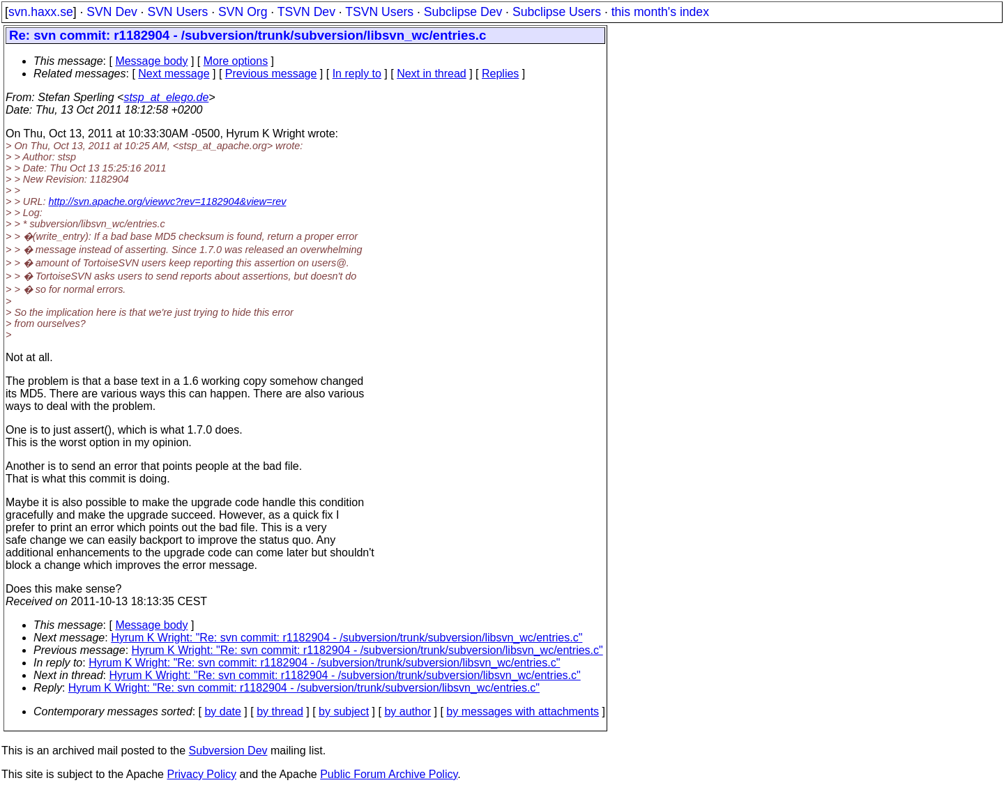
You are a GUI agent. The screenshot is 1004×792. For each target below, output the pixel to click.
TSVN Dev (306, 12)
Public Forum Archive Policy (388, 774)
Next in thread (431, 73)
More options (236, 61)
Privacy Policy (201, 774)
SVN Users (177, 12)
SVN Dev (111, 12)
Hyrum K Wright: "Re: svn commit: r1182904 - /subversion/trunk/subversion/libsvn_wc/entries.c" (346, 638)
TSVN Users (379, 12)
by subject (344, 711)
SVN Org (242, 12)
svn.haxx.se (40, 12)
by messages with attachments (522, 711)
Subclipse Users (556, 12)
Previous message (271, 73)
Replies (500, 73)
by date (222, 711)
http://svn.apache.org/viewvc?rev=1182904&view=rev (168, 201)
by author (407, 711)
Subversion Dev (228, 750)
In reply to (357, 73)
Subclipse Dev (463, 12)
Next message (173, 73)
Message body (151, 61)
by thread (280, 711)
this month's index (660, 12)
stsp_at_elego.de (165, 97)
